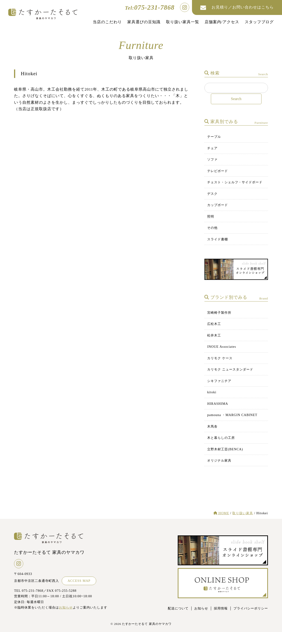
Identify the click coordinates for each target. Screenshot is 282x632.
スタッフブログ (259, 22)
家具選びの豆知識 (143, 22)
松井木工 (214, 335)
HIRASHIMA (217, 403)
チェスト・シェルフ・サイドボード (234, 182)
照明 (210, 216)
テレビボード (217, 171)
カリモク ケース (220, 358)
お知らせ (66, 607)
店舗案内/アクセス (222, 22)
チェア (212, 148)
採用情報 (221, 608)
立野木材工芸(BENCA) (225, 449)
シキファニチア (219, 381)
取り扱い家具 (242, 513)
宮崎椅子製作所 (219, 312)
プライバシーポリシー (250, 608)
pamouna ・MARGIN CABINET (232, 415)
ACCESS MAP (79, 581)
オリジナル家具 (219, 460)
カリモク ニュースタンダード (230, 369)
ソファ (212, 159)
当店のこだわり (107, 22)
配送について (178, 608)
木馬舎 (212, 426)
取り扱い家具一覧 (182, 22)
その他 (212, 228)
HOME (221, 513)
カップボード (217, 205)
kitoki (211, 392)
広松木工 (214, 324)
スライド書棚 (217, 239)
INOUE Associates (221, 346)
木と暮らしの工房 (221, 438)
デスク (212, 193)
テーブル (214, 136)
